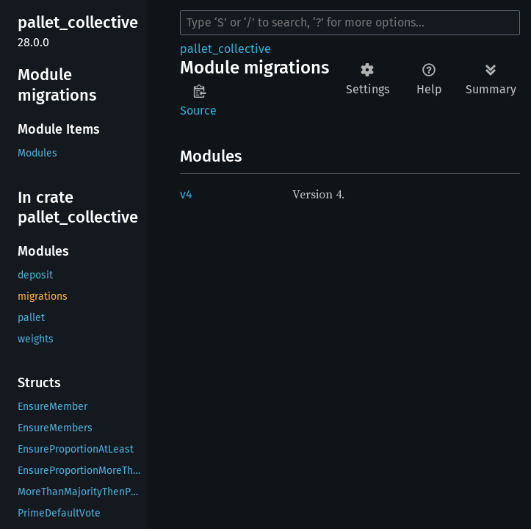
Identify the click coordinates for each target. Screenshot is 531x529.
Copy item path (199, 91)
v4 (186, 194)
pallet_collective (225, 49)
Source (198, 111)
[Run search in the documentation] (350, 22)
